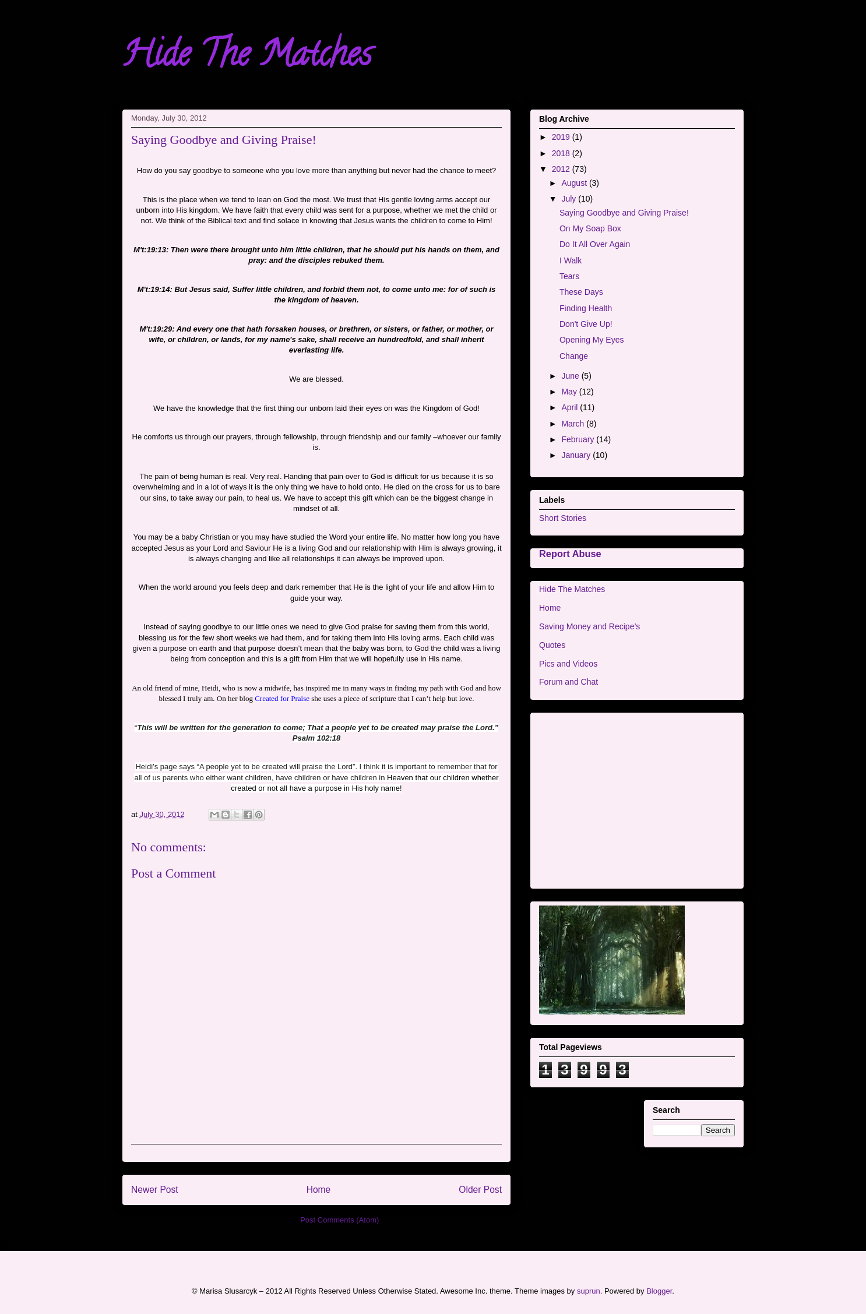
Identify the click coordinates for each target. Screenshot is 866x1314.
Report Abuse (570, 553)
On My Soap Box (590, 228)
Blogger (659, 1291)
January (577, 455)
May (570, 391)
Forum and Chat (568, 681)
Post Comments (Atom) (339, 1220)
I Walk (570, 260)
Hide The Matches (247, 57)
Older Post (480, 1190)
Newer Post (154, 1190)
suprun (588, 1291)
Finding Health (585, 308)
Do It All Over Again (594, 244)
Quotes (552, 645)
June (571, 376)
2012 (562, 169)
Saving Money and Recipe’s (589, 626)
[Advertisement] (637, 798)
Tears (569, 276)
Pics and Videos (568, 663)
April (570, 407)
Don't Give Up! (585, 324)
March (573, 423)
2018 (562, 153)
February (578, 439)
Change (573, 356)
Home (319, 1190)
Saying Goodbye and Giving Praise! (624, 212)
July (569, 198)
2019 (562, 137)
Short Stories (562, 518)
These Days (581, 292)
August (575, 183)
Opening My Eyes (591, 339)
